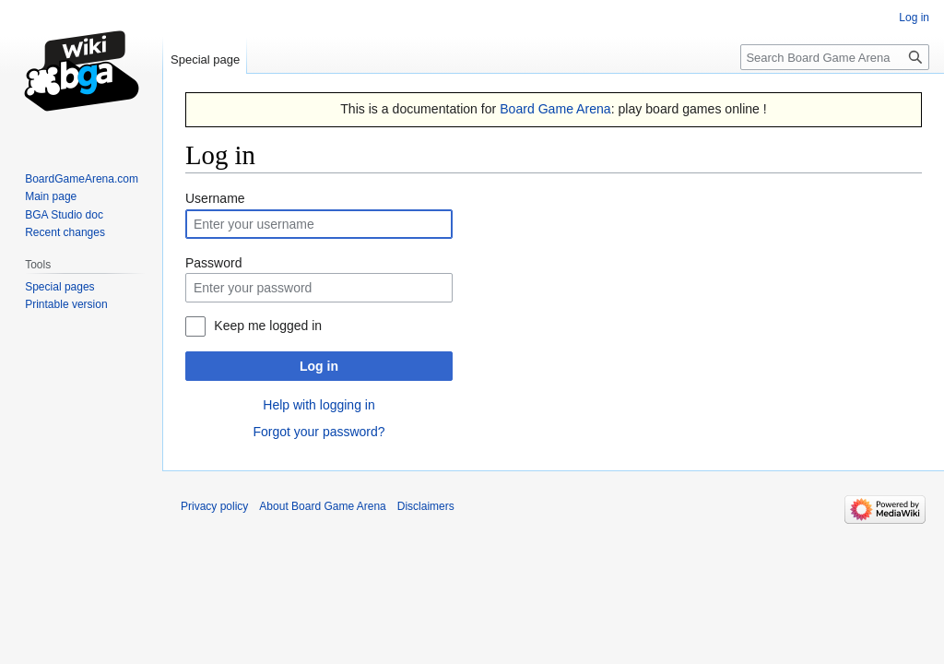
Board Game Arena (555, 108)
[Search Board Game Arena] (834, 57)
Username (215, 198)
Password (213, 262)
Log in (319, 366)
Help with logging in (318, 404)
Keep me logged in (268, 325)
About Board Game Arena (322, 506)
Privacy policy (214, 506)
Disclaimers (425, 506)
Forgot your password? (318, 431)
